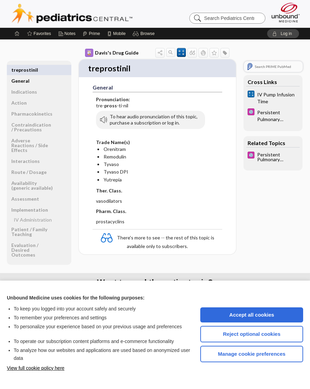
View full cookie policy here (35, 368)
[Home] (17, 33)
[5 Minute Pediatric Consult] (272, 115)
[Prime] (91, 33)
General (20, 70)
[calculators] (272, 97)
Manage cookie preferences (252, 354)
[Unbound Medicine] (286, 12)
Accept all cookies (251, 315)
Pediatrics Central (96, 13)
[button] (144, 33)
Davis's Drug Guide (112, 53)
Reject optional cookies (252, 334)
